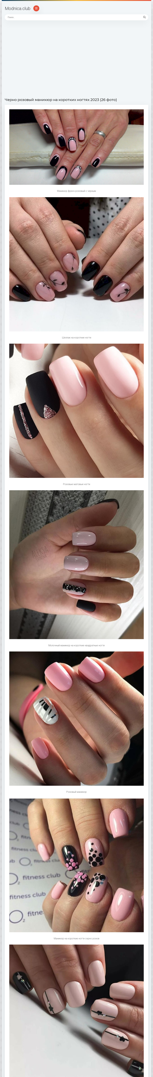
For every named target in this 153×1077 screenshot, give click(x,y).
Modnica (17, 8)
